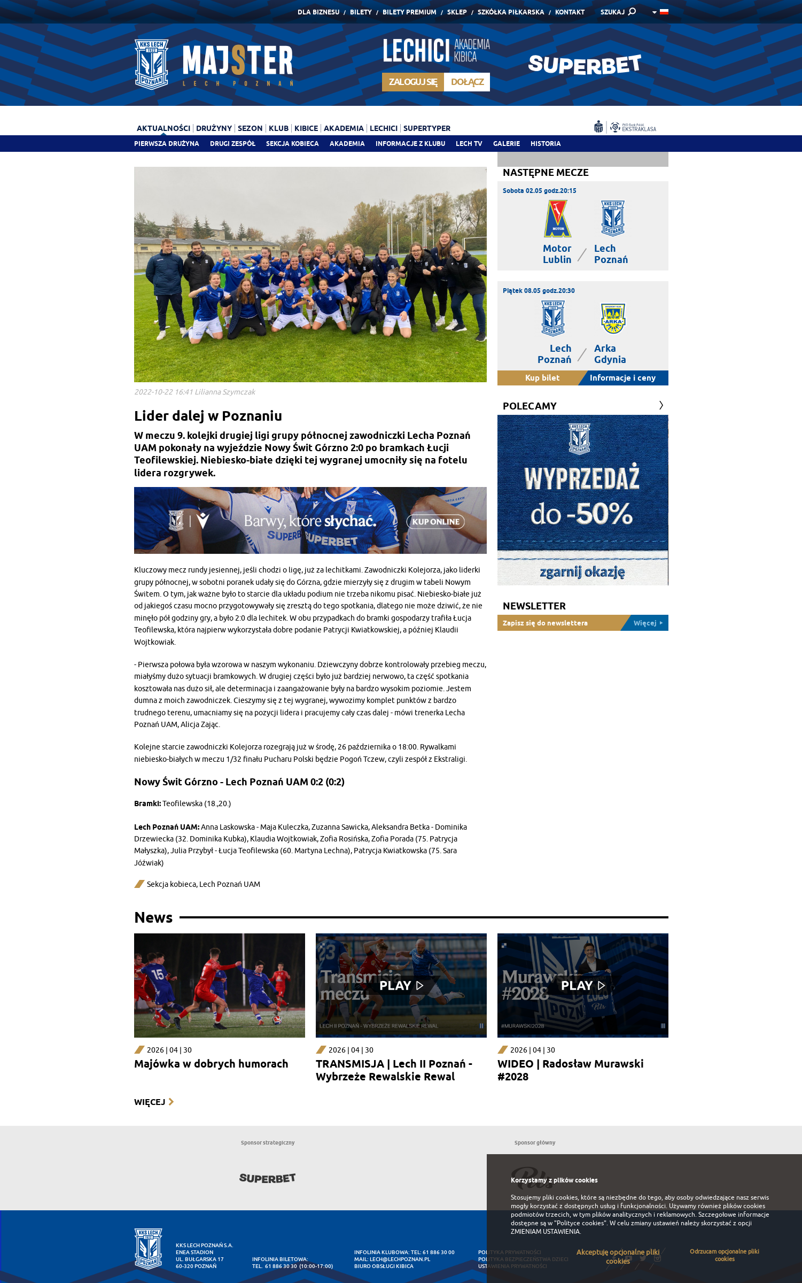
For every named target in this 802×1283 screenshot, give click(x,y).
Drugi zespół (232, 144)
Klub (279, 128)
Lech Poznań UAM (229, 884)
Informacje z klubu (410, 144)
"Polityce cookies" (580, 1223)
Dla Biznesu (318, 12)
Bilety (361, 12)
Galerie (506, 144)
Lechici (384, 128)
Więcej (149, 1102)
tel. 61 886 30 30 (274, 1266)
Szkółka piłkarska (511, 12)
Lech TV (469, 144)
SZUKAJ (613, 12)
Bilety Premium (410, 12)
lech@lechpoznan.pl (400, 1259)
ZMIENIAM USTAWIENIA (545, 1231)
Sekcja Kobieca (292, 144)
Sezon (250, 128)
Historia (546, 144)
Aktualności (163, 128)
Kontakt (570, 12)
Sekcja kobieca (171, 884)
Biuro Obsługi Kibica (384, 1266)
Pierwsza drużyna (166, 144)
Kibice (306, 128)
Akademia (347, 144)
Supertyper (426, 128)
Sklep (457, 12)
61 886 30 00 (439, 1252)
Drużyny (214, 128)
